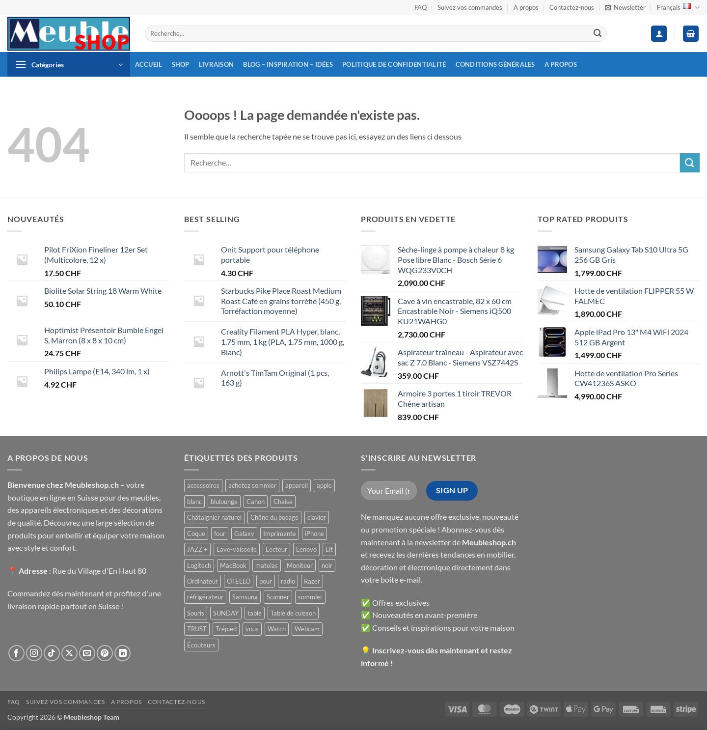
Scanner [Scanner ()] (278, 597)
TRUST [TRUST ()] (197, 629)
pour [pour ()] (265, 581)
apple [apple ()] (324, 485)
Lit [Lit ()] (329, 549)
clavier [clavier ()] (316, 517)
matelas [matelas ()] (266, 565)
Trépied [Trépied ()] (226, 629)
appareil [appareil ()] (296, 485)
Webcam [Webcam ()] (307, 629)
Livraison (216, 64)
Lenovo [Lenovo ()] (306, 549)
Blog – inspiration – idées (288, 64)
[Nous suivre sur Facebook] (16, 653)
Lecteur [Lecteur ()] (276, 549)
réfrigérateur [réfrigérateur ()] (205, 597)
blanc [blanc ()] (194, 501)
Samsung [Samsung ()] (245, 597)
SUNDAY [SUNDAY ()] (226, 613)
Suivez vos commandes (469, 7)
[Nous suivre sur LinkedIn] (122, 653)
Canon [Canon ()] (255, 501)
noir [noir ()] (327, 565)
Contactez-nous (571, 7)
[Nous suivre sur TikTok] (52, 653)
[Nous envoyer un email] (87, 653)
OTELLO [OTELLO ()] (238, 581)
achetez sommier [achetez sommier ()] (252, 485)
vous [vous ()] (252, 629)
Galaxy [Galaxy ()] (244, 533)
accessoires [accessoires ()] (203, 485)
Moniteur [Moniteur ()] (300, 565)
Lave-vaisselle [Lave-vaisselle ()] (237, 549)
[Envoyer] (597, 34)
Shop (181, 64)
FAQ (420, 7)
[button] (625, 7)
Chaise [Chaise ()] (283, 501)
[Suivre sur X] (69, 653)
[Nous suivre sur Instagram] (34, 653)
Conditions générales (495, 64)
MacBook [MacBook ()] (233, 565)
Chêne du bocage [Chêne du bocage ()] (274, 517)
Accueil (149, 64)
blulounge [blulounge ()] (224, 501)
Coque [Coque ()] (196, 533)
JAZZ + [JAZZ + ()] (197, 549)
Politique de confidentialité (394, 64)
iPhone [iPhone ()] (314, 533)
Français (678, 7)
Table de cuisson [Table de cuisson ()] (293, 613)
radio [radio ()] (288, 581)
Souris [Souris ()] (195, 613)
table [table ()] (254, 613)
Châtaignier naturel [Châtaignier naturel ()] (214, 517)
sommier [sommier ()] (310, 597)
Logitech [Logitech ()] (199, 565)
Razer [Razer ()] (312, 581)
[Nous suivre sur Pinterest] (105, 653)
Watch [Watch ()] (277, 629)
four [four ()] (219, 533)
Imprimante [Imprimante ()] (279, 533)
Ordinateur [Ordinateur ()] (202, 581)
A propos (526, 7)
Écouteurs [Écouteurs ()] (201, 645)
